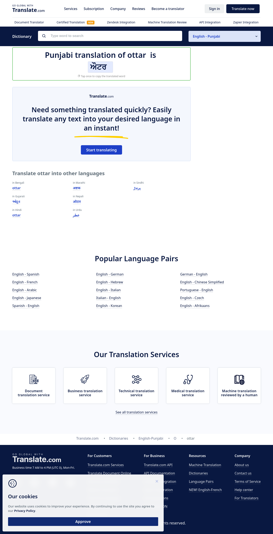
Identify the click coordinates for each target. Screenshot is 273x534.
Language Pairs (201, 481)
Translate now (243, 8)
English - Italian (108, 290)
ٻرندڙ (137, 188)
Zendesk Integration (121, 22)
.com (28, 9)
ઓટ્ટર (16, 201)
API (158, 465)
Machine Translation (205, 465)
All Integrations (156, 498)
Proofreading (97, 514)
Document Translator (29, 22)
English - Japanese (26, 297)
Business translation (103, 481)
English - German (110, 274)
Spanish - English (25, 305)
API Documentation (159, 473)
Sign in (214, 8)
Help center (244, 489)
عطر (76, 215)
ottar (16, 188)
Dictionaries (198, 473)
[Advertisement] (229, 150)
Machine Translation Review (167, 22)
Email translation (100, 506)
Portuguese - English (196, 290)
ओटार (77, 201)
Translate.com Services (105, 465)
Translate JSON (155, 506)
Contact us (243, 473)
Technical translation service (136, 393)
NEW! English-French (205, 489)
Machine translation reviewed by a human (239, 393)
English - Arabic (24, 290)
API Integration (210, 22)
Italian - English (108, 297)
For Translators (247, 498)
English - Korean (109, 305)
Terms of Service (248, 481)
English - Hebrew (109, 282)
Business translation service (85, 393)
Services (70, 8)
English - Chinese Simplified (202, 282)
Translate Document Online (109, 473)
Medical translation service (187, 393)
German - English (194, 274)
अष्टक (76, 188)
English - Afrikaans (195, 305)
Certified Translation (75, 22)
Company (118, 8)
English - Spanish (25, 274)
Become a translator (168, 8)
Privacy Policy (40, 508)
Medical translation (102, 489)
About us (242, 465)
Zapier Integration (246, 22)
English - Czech (192, 297)
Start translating (101, 149)
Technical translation (103, 498)
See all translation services (136, 412)
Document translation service (34, 393)
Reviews (138, 8)
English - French (25, 282)
